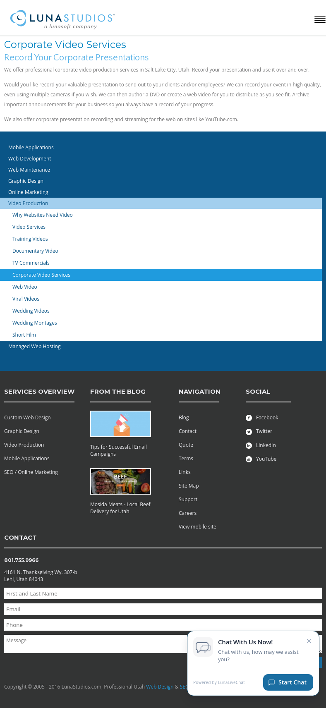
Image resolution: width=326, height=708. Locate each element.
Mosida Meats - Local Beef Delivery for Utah (120, 508)
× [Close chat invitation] (309, 643)
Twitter (259, 431)
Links (185, 472)
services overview (39, 391)
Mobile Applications (27, 458)
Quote (186, 444)
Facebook (262, 417)
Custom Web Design (27, 417)
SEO (184, 686)
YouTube (261, 458)
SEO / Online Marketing (31, 472)
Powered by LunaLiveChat (219, 685)
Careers (188, 513)
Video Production (24, 444)
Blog (184, 417)
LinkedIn (261, 445)
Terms (186, 458)
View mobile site (197, 526)
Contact (188, 431)
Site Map (189, 485)
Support (188, 499)
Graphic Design (21, 431)
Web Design (159, 686)
